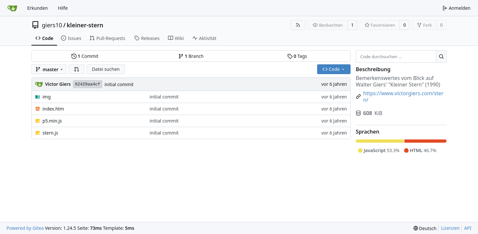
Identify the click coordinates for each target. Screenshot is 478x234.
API (467, 228)
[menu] (424, 228)
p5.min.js (52, 121)
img (46, 97)
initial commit (119, 84)
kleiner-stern (85, 25)
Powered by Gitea (25, 228)
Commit (84, 56)
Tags (297, 56)
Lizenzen (450, 228)
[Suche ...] (441, 56)
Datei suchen (106, 69)
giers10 (52, 25)
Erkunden (37, 8)
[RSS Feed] (298, 25)
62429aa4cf (87, 84)
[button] (76, 69)
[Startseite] (12, 8)
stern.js (50, 133)
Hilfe (63, 8)
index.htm (53, 109)
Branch (191, 56)
